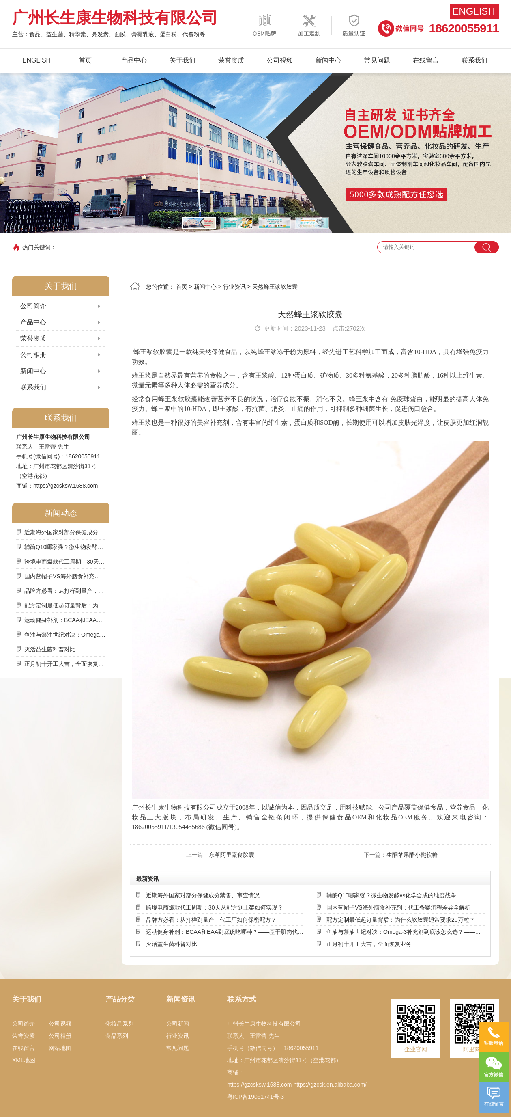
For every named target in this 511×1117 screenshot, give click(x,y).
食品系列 (116, 1036)
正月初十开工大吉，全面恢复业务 (64, 664)
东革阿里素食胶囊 (231, 854)
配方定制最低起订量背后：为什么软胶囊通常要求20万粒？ (64, 605)
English (473, 11)
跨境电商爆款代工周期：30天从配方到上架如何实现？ (64, 561)
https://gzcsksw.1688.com (65, 485)
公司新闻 (177, 1023)
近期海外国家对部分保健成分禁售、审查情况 (64, 532)
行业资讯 (234, 286)
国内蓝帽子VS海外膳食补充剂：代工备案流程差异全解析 (64, 576)
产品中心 (134, 60)
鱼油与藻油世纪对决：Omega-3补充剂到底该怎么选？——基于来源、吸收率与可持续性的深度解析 (64, 634)
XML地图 (23, 1060)
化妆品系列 (119, 1023)
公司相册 (33, 354)
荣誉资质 (231, 60)
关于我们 (182, 60)
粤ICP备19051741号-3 (255, 1096)
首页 (85, 60)
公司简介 (33, 305)
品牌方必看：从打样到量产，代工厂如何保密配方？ (64, 591)
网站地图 (60, 1048)
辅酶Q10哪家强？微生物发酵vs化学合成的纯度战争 (64, 547)
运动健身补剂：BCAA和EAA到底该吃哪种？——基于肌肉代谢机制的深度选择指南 (64, 620)
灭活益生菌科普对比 (49, 649)
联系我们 (474, 60)
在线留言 (426, 60)
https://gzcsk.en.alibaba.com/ (330, 1084)
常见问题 (377, 60)
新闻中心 (328, 60)
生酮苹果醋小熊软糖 (412, 854)
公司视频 (280, 60)
